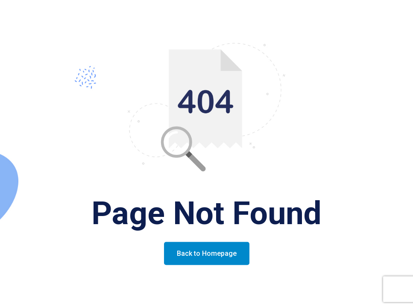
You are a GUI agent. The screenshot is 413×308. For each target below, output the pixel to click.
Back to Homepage (207, 253)
